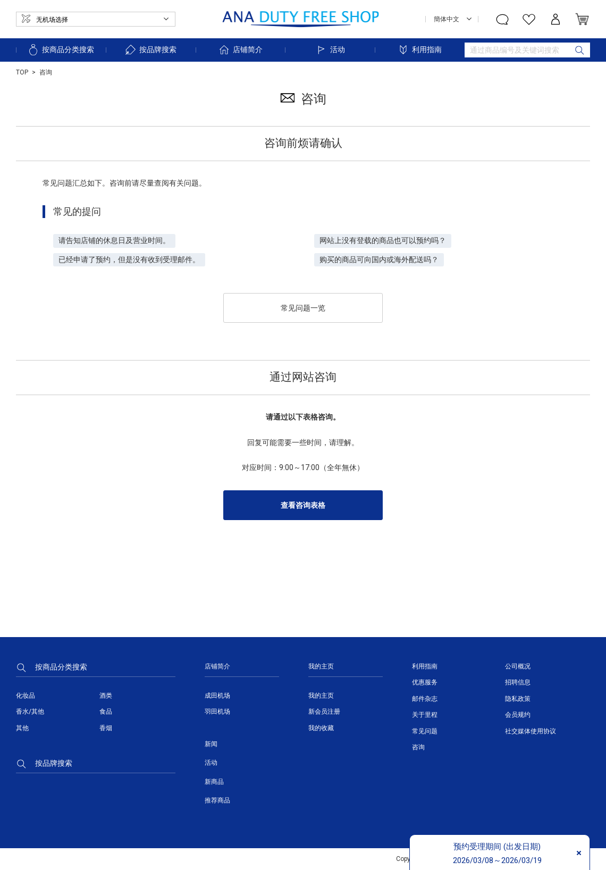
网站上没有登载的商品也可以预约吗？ (382, 240)
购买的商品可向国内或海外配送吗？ (379, 259)
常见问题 (424, 731)
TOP (22, 72)
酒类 (105, 695)
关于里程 (424, 714)
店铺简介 (240, 50)
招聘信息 (518, 682)
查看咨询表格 (303, 505)
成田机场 (217, 695)
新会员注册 (324, 711)
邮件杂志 (424, 698)
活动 (330, 50)
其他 (22, 728)
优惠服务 (424, 682)
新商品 (214, 781)
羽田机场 (217, 711)
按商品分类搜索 (60, 50)
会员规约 (518, 714)
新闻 (211, 744)
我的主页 (321, 695)
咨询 (418, 747)
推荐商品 (217, 800)
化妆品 (25, 695)
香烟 (105, 728)
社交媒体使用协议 (530, 731)
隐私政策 (518, 698)
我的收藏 (321, 728)
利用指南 (419, 50)
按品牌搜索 (150, 50)
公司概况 (518, 666)
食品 (105, 711)
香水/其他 (30, 711)
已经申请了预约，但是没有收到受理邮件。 (129, 259)
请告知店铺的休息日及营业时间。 (114, 240)
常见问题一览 (303, 308)
